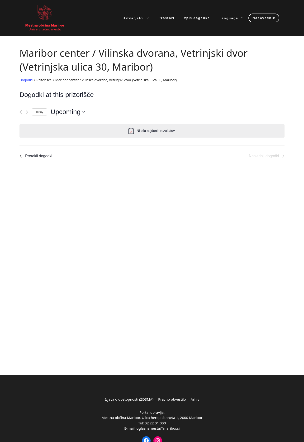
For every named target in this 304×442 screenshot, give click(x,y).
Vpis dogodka (197, 17)
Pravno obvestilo (172, 399)
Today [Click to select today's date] (39, 112)
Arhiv (195, 399)
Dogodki (26, 80)
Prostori (166, 17)
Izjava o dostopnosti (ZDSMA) (129, 399)
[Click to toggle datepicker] (68, 112)
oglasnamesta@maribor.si (158, 428)
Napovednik (263, 18)
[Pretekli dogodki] (20, 112)
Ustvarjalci (138, 18)
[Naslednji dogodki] (27, 112)
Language (233, 18)
